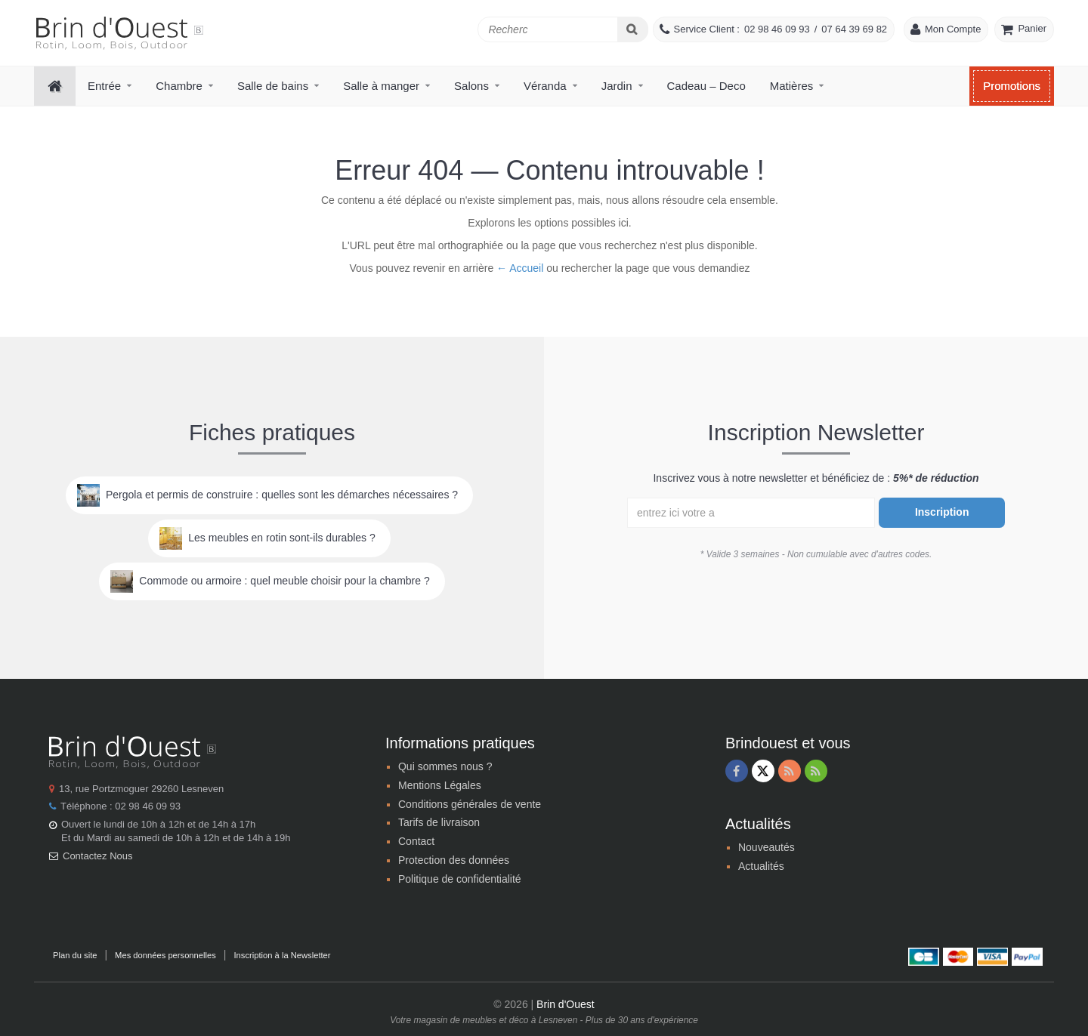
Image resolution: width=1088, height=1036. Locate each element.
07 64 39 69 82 (854, 29)
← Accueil (519, 268)
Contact (416, 841)
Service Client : (707, 29)
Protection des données (453, 860)
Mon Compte (953, 29)
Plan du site (75, 955)
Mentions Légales (439, 785)
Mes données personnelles (165, 955)
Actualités (761, 866)
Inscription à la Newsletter (281, 955)
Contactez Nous (98, 856)
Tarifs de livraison (439, 822)
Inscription (942, 512)
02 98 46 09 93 (777, 29)
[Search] (632, 29)
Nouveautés (766, 847)
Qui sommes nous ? (445, 766)
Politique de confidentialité (459, 879)
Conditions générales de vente (469, 804)
